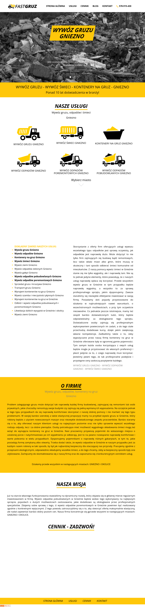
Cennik (85, 6)
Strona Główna (55, 6)
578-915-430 (123, 6)
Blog (95, 6)
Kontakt (107, 6)
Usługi (73, 6)
